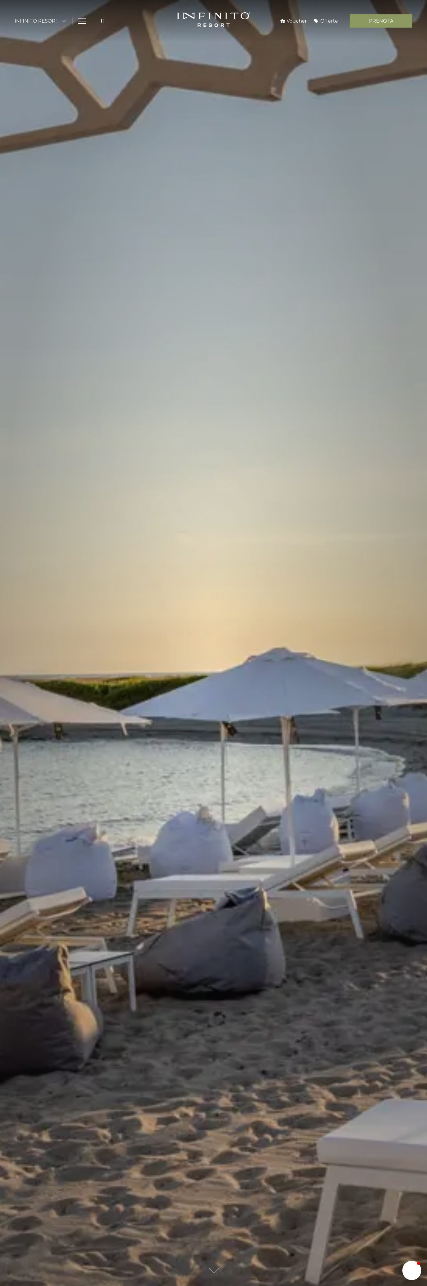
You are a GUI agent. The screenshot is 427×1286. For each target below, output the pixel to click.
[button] (411, 1270)
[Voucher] (293, 21)
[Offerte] (326, 21)
